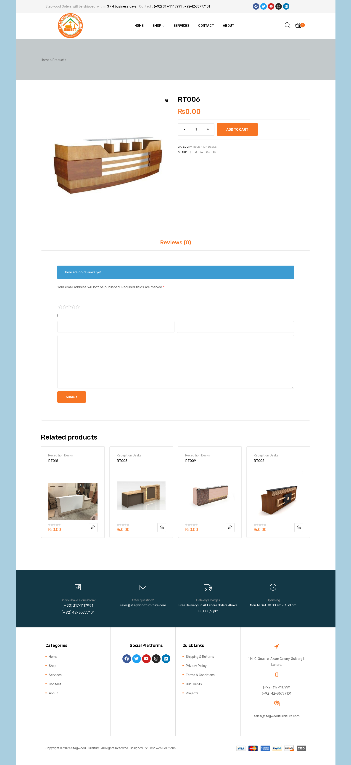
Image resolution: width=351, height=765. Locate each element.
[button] (167, 101)
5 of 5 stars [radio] (78, 307)
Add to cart (237, 129)
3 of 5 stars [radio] (69, 307)
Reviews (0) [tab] (175, 242)
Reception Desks (205, 146)
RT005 (122, 461)
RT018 (53, 461)
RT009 (190, 461)
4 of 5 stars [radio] (73, 307)
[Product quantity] (196, 129)
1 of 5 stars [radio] (60, 307)
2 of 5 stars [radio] (65, 307)
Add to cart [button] (93, 527)
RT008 (259, 461)
